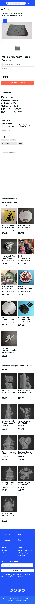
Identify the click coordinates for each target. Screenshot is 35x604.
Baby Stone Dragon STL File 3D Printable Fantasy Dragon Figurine (8, 391)
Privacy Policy (23, 553)
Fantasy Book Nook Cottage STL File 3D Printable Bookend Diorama (24, 391)
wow (20, 143)
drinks (12, 140)
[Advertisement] (17, 175)
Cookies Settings (21, 601)
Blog (19, 538)
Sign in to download (17, 83)
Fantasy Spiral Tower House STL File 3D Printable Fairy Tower (8, 422)
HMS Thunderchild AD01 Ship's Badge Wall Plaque (24, 257)
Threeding (2, 3)
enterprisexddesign (12, 64)
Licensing (21, 555)
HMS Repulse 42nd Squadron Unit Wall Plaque (25, 226)
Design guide (6, 550)
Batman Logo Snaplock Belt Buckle (24, 318)
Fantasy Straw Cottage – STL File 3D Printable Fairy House (8, 484)
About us (4, 538)
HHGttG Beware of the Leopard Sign (8, 226)
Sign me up (17, 571)
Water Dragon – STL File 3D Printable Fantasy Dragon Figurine (25, 422)
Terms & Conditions (25, 550)
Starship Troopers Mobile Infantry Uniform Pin (9, 349)
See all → (4, 205)
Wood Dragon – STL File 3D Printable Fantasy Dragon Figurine (25, 484)
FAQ (2, 553)
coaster (5, 140)
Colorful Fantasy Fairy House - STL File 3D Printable (8, 453)
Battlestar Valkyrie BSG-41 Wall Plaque (8, 318)
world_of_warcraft (9, 143)
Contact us (5, 540)
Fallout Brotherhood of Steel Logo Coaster (25, 288)
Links (19, 540)
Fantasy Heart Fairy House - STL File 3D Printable (25, 453)
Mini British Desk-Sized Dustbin (9, 257)
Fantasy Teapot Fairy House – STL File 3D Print (8, 514)
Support (4, 555)
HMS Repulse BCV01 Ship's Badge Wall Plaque (7, 288)
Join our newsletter (10, 561)
